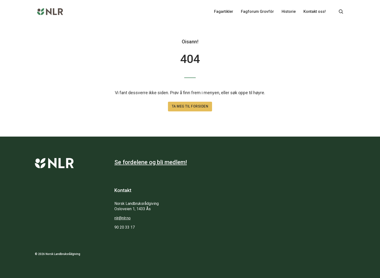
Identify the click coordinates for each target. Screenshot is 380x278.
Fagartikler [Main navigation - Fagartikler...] (223, 11)
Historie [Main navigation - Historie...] (289, 11)
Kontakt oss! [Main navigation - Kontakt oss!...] (314, 11)
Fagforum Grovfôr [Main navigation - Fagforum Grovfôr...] (257, 11)
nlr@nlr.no (122, 218)
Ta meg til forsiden (190, 106)
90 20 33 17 (124, 227)
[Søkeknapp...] (341, 11)
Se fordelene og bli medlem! (150, 162)
